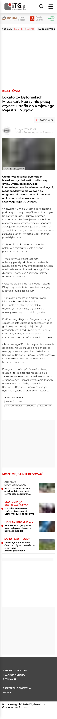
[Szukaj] (41, 6)
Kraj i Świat (12, 91)
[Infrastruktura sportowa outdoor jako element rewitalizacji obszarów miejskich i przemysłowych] (47, 488)
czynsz (20, 402)
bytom (9, 402)
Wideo (7, 692)
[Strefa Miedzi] (13, 18)
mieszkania (44, 406)
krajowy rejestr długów (20, 406)
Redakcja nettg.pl (14, 675)
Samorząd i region (17, 538)
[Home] (15, 6)
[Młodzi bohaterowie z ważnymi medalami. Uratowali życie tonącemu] (47, 508)
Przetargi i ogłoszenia (17, 688)
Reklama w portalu (15, 670)
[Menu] (51, 6)
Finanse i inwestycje (18, 521)
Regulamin (9, 679)
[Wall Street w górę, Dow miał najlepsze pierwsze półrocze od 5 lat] (47, 526)
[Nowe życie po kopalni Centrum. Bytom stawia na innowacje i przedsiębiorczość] (47, 544)
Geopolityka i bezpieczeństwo (16, 503)
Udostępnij (44, 120)
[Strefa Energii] (36, 18)
